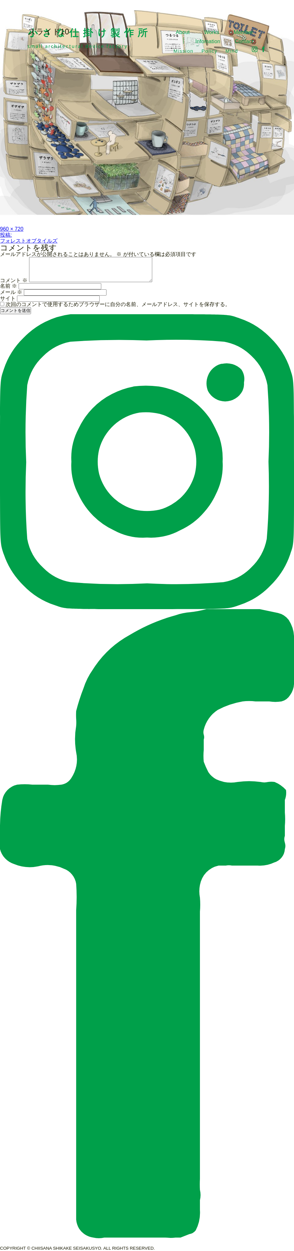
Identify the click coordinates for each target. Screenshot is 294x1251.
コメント (13, 280)
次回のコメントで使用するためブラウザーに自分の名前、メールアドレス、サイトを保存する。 (118, 304)
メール (11, 292)
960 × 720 (12, 229)
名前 (8, 286)
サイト (8, 298)
